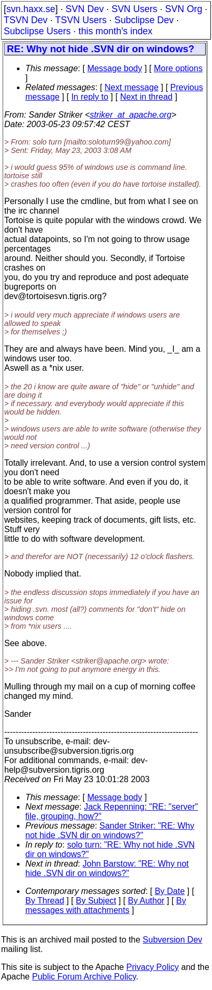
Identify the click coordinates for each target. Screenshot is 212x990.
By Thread (44, 900)
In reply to (89, 96)
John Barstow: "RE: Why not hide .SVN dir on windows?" (107, 868)
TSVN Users (81, 20)
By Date (170, 891)
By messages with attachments (105, 905)
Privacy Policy (152, 967)
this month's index (115, 31)
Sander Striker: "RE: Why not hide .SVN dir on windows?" (109, 830)
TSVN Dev (25, 20)
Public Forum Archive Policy (84, 976)
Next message (131, 87)
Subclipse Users (37, 31)
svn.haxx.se (30, 9)
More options (178, 68)
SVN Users (134, 9)
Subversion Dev (173, 939)
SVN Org (183, 9)
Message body (114, 68)
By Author (146, 900)
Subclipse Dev (144, 20)
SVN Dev (84, 9)
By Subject (96, 900)
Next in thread (146, 96)
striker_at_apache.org (130, 114)
